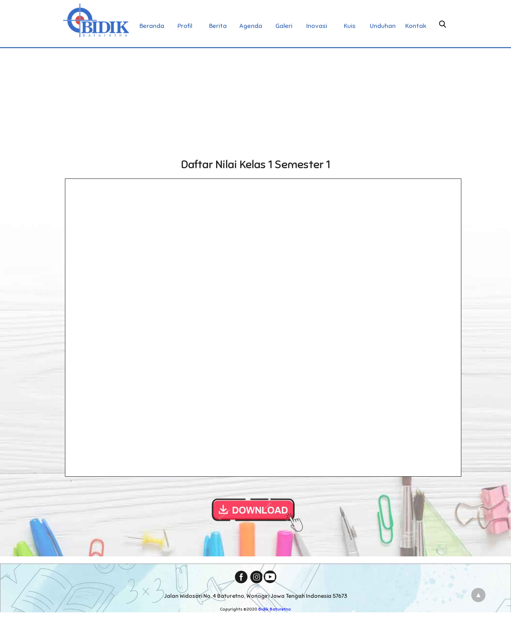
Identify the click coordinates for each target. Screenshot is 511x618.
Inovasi (316, 26)
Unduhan (383, 26)
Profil (184, 26)
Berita (218, 26)
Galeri (283, 26)
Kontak (416, 26)
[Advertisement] (255, 100)
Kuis (350, 26)
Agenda (250, 26)
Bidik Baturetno (274, 609)
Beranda (151, 26)
